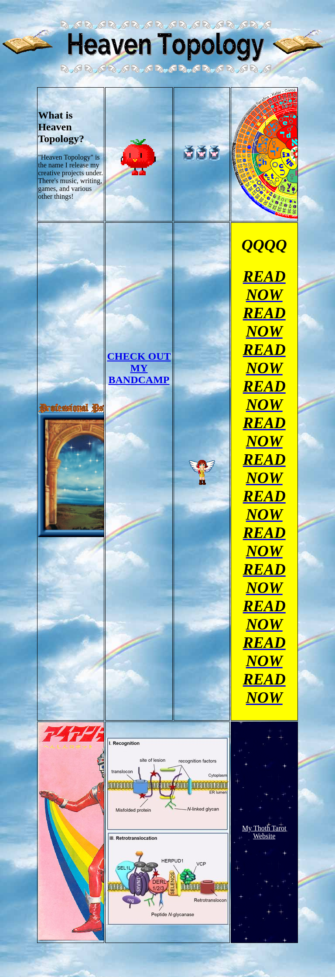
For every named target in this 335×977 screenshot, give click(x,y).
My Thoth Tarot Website (264, 832)
